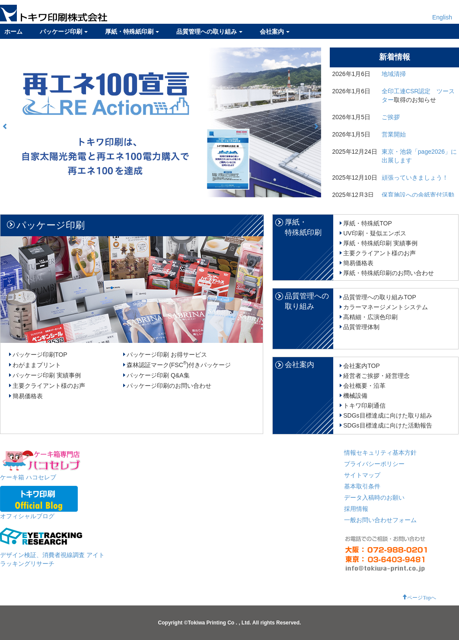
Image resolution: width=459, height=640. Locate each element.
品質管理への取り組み (209, 31)
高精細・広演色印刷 (370, 317)
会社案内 (275, 31)
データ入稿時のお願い (374, 497)
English (442, 17)
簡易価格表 (28, 396)
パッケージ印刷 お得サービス (167, 354)
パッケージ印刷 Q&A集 (158, 375)
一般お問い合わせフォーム (380, 519)
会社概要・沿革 (364, 385)
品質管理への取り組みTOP (379, 297)
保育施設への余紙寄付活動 (418, 194)
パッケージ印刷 (64, 31)
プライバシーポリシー (374, 463)
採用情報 (356, 508)
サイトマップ (362, 475)
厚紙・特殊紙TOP (367, 223)
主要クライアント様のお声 (49, 385)
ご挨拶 (391, 117)
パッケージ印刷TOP (40, 354)
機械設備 (355, 395)
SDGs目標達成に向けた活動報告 (387, 425)
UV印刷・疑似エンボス (374, 233)
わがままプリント (37, 364)
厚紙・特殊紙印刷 (132, 31)
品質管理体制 (361, 326)
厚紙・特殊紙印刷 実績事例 (380, 243)
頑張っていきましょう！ (415, 177)
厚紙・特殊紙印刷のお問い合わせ (388, 272)
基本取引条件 (362, 486)
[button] (5, 126)
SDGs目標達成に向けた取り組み (387, 415)
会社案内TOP (361, 365)
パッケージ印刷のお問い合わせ (169, 385)
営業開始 (394, 134)
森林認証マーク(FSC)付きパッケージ (179, 364)
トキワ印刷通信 (364, 405)
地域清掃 (394, 73)
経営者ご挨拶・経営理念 (376, 375)
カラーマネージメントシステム (385, 307)
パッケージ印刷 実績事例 (47, 375)
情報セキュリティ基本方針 (380, 452)
